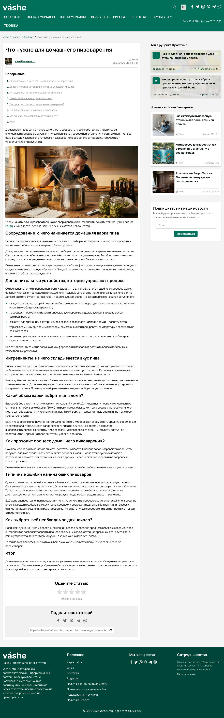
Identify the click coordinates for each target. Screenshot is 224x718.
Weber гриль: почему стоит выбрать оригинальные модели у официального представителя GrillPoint (188, 83)
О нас (70, 667)
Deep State (139, 17)
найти (9, 226)
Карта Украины (73, 17)
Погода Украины (41, 17)
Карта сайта (74, 662)
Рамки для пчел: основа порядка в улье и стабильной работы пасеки (189, 55)
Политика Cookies (78, 700)
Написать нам (186, 674)
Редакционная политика (82, 694)
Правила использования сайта (86, 689)
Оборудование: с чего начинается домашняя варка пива (41, 80)
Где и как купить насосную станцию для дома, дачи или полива (195, 120)
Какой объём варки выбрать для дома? (30, 98)
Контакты (73, 673)
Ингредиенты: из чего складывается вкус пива (35, 92)
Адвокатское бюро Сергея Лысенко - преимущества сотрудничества (194, 177)
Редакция (73, 678)
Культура (163, 17)
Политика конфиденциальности (87, 683)
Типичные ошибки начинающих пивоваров (33, 110)
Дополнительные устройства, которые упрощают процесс (41, 86)
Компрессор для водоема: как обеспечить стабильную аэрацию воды (196, 148)
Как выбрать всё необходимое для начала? (33, 115)
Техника (11, 25)
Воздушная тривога (108, 17)
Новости (12, 17)
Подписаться (186, 234)
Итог (12, 121)
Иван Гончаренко (20, 61)
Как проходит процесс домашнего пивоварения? (36, 104)
